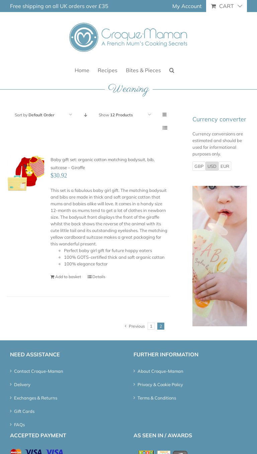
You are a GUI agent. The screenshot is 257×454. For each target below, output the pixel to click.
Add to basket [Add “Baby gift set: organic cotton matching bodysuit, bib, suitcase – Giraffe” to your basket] (68, 276)
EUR (225, 166)
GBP (198, 166)
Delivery (22, 384)
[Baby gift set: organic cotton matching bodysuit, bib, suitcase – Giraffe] (25, 174)
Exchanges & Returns (35, 398)
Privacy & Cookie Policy (160, 384)
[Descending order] (85, 115)
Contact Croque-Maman (38, 371)
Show (116, 114)
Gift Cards (24, 411)
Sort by (35, 114)
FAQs (19, 424)
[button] (171, 70)
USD (212, 166)
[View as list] (164, 127)
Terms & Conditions (157, 398)
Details (98, 276)
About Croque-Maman (160, 371)
